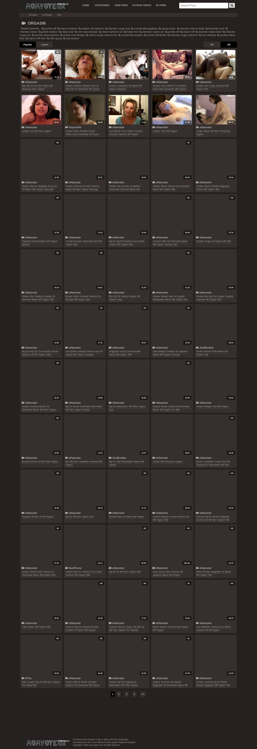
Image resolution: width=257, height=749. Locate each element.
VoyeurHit (73, 127)
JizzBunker (205, 347)
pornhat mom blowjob (72, 35)
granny (123, 351)
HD (212, 44)
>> (143, 694)
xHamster (29, 82)
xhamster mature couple (190, 28)
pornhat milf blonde (155, 35)
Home (85, 5)
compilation (123, 86)
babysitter (205, 627)
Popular (27, 44)
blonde (164, 186)
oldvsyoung (225, 131)
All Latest (33, 15)
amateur (69, 86)
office (135, 406)
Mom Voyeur (44, 6)
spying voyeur (167, 28)
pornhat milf (49, 28)
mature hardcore (67, 28)
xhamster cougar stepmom (183, 35)
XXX (59, 15)
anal (32, 131)
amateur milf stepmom (91, 28)
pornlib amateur (48, 31)
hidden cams (72, 134)
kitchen (199, 189)
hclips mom (131, 31)
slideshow (121, 89)
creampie (47, 296)
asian (155, 351)
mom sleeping (207, 35)
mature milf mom (36, 38)
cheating (38, 296)
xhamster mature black (209, 31)
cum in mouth (167, 86)
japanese (183, 351)
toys (175, 244)
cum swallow (180, 86)
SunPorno (73, 568)
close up (95, 86)
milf (51, 86)
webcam (26, 244)
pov (173, 410)
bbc (206, 86)
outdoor (199, 355)
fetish (214, 351)
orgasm (40, 89)
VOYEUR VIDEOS (141, 5)
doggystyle (224, 186)
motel (47, 461)
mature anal (66, 31)
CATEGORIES (102, 5)
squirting (168, 244)
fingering (26, 241)
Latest (44, 44)
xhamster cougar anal (117, 28)
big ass (33, 186)
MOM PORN (121, 5)
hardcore (123, 134)
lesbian (156, 461)
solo (92, 517)
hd (35, 86)
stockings (93, 189)
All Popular (47, 15)
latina (24, 627)
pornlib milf (172, 31)
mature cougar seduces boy (101, 35)
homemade (83, 89)
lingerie (112, 244)
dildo (164, 241)
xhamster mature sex (152, 31)
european (113, 134)
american (78, 86)
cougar (212, 86)
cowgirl (91, 131)
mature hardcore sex (111, 31)
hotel (39, 86)
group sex (52, 186)
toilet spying (54, 38)
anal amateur (71, 38)
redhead (134, 630)
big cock (213, 296)
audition (69, 572)
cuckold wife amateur (130, 35)
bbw (24, 86)
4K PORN (161, 5)
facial (155, 89)
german (171, 186)
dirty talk (70, 89)
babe (24, 682)
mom (34, 89)
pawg (46, 189)
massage (70, 299)
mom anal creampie (86, 31)
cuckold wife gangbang (144, 28)
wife (206, 89)
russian (85, 410)
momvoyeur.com (44, 743)
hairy (161, 89)
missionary (26, 89)
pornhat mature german (45, 35)
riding (29, 685)
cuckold (69, 241)
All (228, 44)
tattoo (48, 355)
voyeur (96, 134)
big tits (30, 86)
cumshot (138, 131)
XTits (26, 678)
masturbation (40, 241)
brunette (84, 131)
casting (85, 572)
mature (46, 86)
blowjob (86, 86)
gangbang (42, 186)
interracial (220, 86)
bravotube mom (215, 28)
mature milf (187, 31)
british (76, 131)
